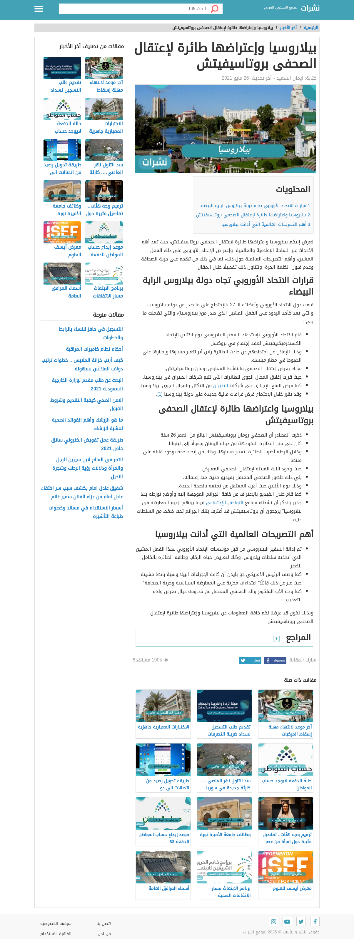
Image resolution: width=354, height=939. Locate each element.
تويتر (249, 660)
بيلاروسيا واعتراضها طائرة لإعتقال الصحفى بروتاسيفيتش (253, 215)
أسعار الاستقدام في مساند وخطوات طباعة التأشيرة (86, 512)
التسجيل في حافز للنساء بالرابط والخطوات (91, 333)
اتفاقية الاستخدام (55, 934)
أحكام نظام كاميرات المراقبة (94, 349)
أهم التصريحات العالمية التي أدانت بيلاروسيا (265, 224)
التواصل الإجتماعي (224, 502)
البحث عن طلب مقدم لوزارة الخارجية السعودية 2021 (87, 384)
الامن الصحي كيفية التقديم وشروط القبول (86, 404)
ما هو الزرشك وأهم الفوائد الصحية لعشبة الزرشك (87, 424)
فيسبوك (274, 660)
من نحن (104, 934)
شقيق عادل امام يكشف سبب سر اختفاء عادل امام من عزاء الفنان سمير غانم (82, 492)
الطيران (220, 385)
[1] (160, 394)
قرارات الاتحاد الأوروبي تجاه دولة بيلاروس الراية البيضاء (255, 205)
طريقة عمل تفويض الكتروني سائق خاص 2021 (87, 444)
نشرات (310, 9)
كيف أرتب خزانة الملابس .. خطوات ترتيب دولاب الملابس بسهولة (82, 364)
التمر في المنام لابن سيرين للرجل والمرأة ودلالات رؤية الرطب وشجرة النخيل (87, 468)
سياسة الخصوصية (55, 923)
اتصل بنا (103, 923)
